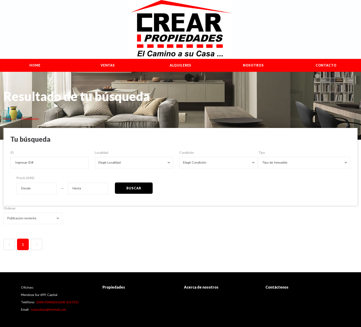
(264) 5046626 (46, 302)
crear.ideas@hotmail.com (48, 309)
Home (34, 65)
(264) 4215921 (68, 302)
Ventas (108, 65)
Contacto (326, 65)
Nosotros (253, 65)
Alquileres (180, 65)
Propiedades (30, 119)
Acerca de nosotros (201, 287)
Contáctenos (276, 287)
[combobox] (134, 162)
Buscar (133, 188)
